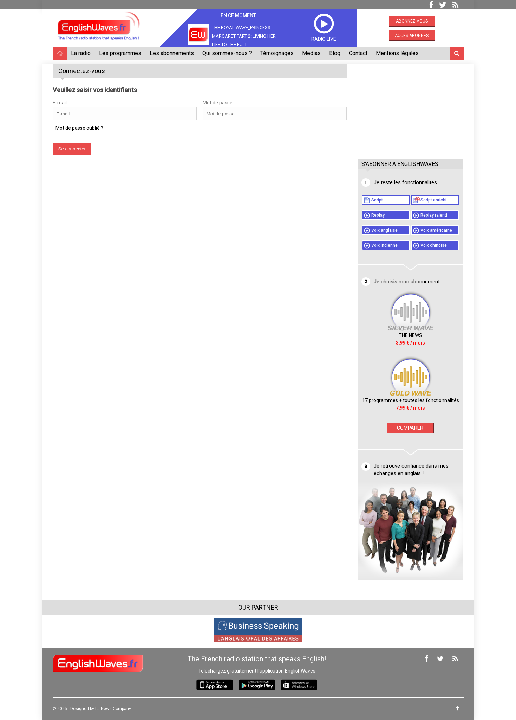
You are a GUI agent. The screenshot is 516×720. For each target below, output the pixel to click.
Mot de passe (218, 102)
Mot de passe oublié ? (79, 128)
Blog (334, 53)
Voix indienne (384, 245)
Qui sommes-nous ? (227, 53)
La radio (81, 53)
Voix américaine (436, 230)
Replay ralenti (433, 215)
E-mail (60, 102)
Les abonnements (172, 53)
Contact (358, 53)
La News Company (113, 708)
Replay (378, 215)
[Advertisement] (410, 108)
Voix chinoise (433, 245)
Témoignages (277, 53)
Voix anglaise (384, 230)
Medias (311, 53)
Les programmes (120, 53)
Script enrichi (433, 200)
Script (377, 200)
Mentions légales (397, 53)
